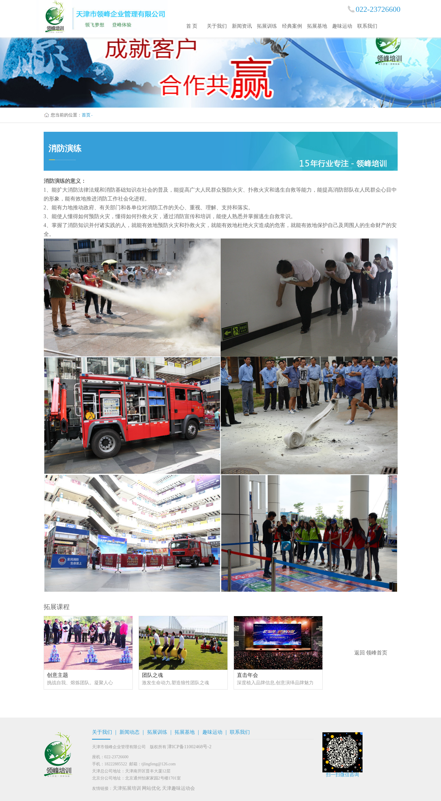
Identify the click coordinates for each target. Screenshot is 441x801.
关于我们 (217, 26)
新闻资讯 (242, 26)
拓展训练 (267, 26)
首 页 (191, 26)
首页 (86, 115)
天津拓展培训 (127, 788)
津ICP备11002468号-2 (189, 746)
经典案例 (292, 26)
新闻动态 (129, 732)
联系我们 (367, 26)
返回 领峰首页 (371, 653)
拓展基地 (317, 26)
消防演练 (64, 148)
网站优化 (151, 788)
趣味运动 (342, 26)
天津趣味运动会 (178, 788)
